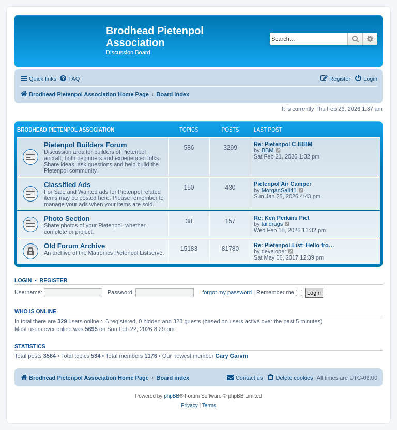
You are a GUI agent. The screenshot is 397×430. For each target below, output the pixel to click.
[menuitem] (69, 79)
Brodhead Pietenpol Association (65, 130)
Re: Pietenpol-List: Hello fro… (294, 245)
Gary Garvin (231, 356)
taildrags (272, 224)
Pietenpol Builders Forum (85, 145)
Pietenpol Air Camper (282, 184)
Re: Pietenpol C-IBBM (283, 144)
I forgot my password (225, 292)
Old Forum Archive (74, 246)
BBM (268, 150)
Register (54, 280)
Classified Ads (67, 185)
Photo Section (67, 218)
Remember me (279, 292)
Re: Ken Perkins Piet (282, 217)
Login (23, 280)
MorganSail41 (279, 190)
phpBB (171, 396)
